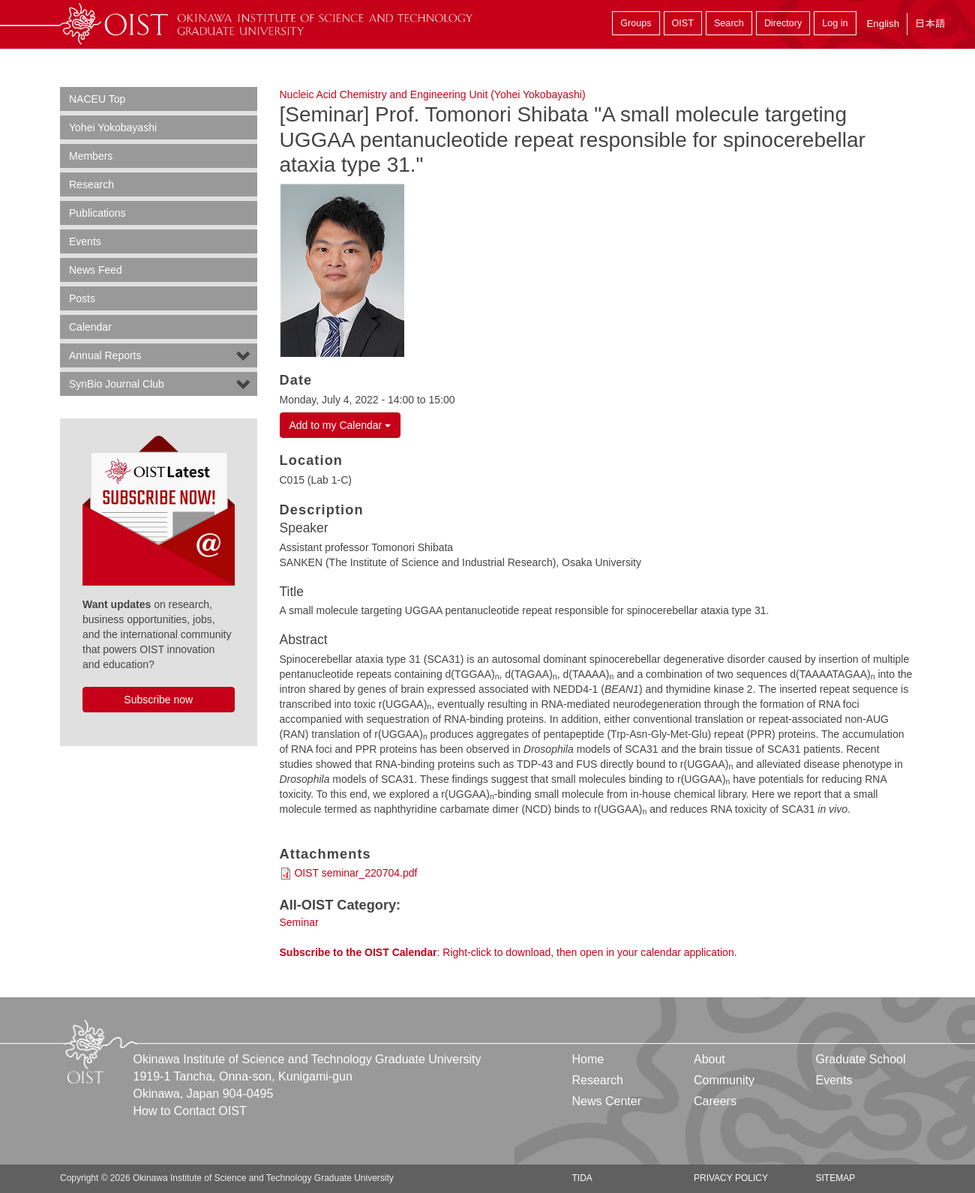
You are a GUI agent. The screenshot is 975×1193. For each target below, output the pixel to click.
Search (729, 23)
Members (90, 156)
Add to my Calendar (341, 425)
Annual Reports (105, 355)
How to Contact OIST (190, 1111)
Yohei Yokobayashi (113, 127)
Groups (635, 23)
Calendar (90, 327)
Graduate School (860, 1059)
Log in (835, 23)
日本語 (930, 23)
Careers (715, 1101)
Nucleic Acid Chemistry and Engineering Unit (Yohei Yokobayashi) (433, 94)
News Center (606, 1101)
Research (91, 184)
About (709, 1059)
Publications (97, 213)
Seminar (299, 922)
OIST (683, 23)
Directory (783, 23)
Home (588, 1059)
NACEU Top (97, 99)
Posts (82, 298)
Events (85, 241)
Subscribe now (158, 700)
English (882, 23)
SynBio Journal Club (116, 384)
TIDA (582, 1178)
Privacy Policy (731, 1178)
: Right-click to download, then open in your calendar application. (508, 952)
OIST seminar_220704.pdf (355, 873)
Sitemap (835, 1178)
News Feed (95, 270)
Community (724, 1080)
